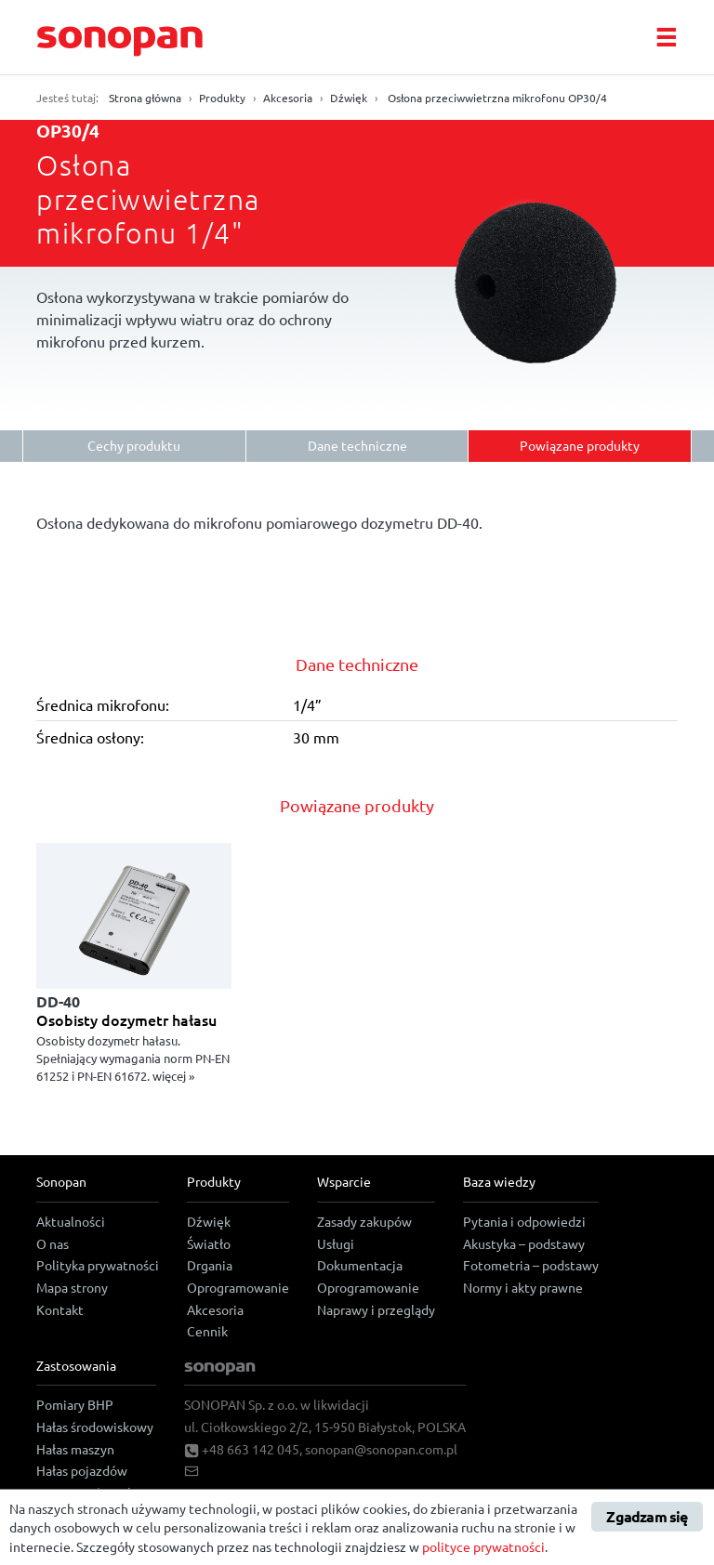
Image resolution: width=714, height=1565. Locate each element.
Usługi (335, 1243)
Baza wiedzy (499, 1181)
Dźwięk (348, 97)
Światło (209, 1243)
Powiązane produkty (580, 445)
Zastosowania (76, 1365)
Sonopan (61, 1181)
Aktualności (70, 1221)
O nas (52, 1243)
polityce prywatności (483, 1546)
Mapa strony (72, 1287)
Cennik (207, 1330)
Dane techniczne (357, 445)
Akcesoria (287, 97)
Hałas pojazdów (81, 1470)
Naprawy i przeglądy (376, 1309)
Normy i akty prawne (523, 1287)
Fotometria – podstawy (531, 1264)
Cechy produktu (133, 445)
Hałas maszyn (75, 1448)
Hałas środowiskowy (94, 1426)
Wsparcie (344, 1181)
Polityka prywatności (97, 1264)
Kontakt (60, 1309)
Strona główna (145, 97)
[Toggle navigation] (665, 37)
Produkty (222, 97)
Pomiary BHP (74, 1404)
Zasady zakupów (364, 1221)
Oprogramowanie (238, 1287)
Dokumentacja (360, 1264)
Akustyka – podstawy (524, 1243)
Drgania (209, 1264)
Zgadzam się (646, 1516)
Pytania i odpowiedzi (524, 1221)
